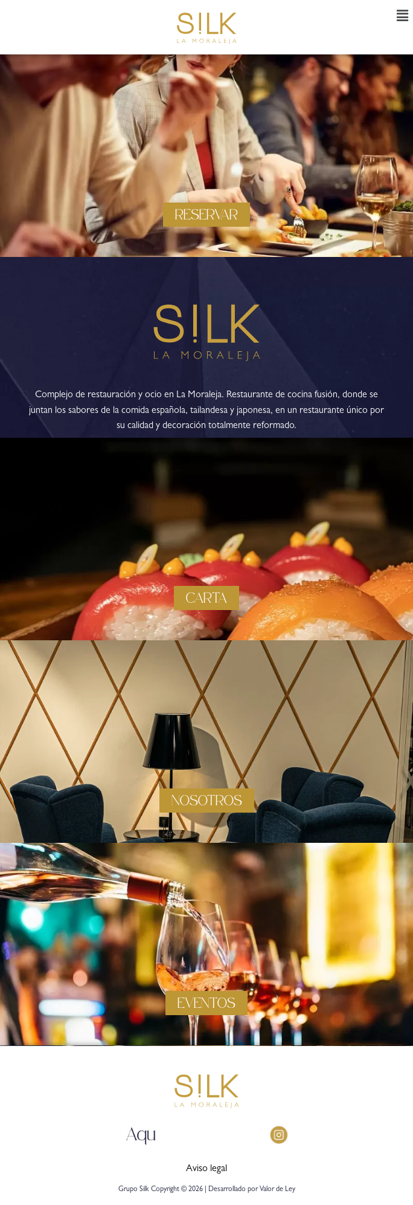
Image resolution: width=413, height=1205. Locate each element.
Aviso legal (206, 1169)
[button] (402, 16)
